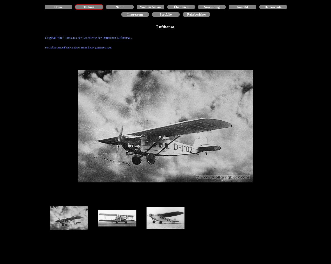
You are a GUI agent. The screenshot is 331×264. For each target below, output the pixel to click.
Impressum (135, 14)
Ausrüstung (212, 7)
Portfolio (166, 14)
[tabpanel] (165, 42)
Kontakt (242, 7)
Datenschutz (273, 7)
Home (58, 7)
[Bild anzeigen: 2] (117, 218)
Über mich (181, 7)
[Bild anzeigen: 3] (166, 218)
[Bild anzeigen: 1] (69, 218)
